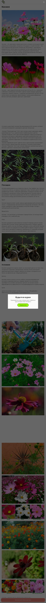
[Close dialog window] (44, 2)
